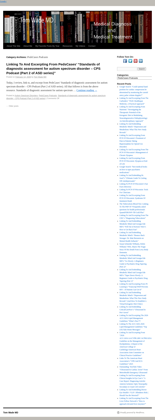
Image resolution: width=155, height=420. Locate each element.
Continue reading (86, 90)
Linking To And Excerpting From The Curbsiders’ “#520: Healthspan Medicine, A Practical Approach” (134, 101)
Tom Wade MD (40, 77)
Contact (91, 46)
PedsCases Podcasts (48, 95)
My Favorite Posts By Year (47, 46)
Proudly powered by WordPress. (132, 412)
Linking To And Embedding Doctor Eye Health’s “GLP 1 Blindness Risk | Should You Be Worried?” (134, 392)
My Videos (80, 46)
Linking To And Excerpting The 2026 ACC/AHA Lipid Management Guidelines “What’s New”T (134, 318)
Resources (67, 46)
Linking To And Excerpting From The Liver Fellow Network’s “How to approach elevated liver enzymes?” (134, 401)
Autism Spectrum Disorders (26, 95)
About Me (27, 46)
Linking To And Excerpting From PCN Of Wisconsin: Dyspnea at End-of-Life (134, 161)
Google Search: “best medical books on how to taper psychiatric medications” (133, 170)
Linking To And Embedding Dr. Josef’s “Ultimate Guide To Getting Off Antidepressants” (133, 178)
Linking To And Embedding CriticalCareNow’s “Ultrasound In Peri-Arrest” (133, 310)
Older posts (12, 106)
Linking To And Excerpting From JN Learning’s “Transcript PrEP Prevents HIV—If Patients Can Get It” (134, 287)
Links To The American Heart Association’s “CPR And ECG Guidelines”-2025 (131, 361)
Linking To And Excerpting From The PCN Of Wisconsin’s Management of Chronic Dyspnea (134, 152)
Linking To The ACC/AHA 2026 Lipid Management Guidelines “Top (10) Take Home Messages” (133, 327)
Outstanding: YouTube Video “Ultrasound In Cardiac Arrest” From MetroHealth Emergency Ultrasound (134, 370)
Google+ (3, 1)
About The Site (13, 46)
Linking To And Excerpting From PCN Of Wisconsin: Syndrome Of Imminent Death (132, 198)
